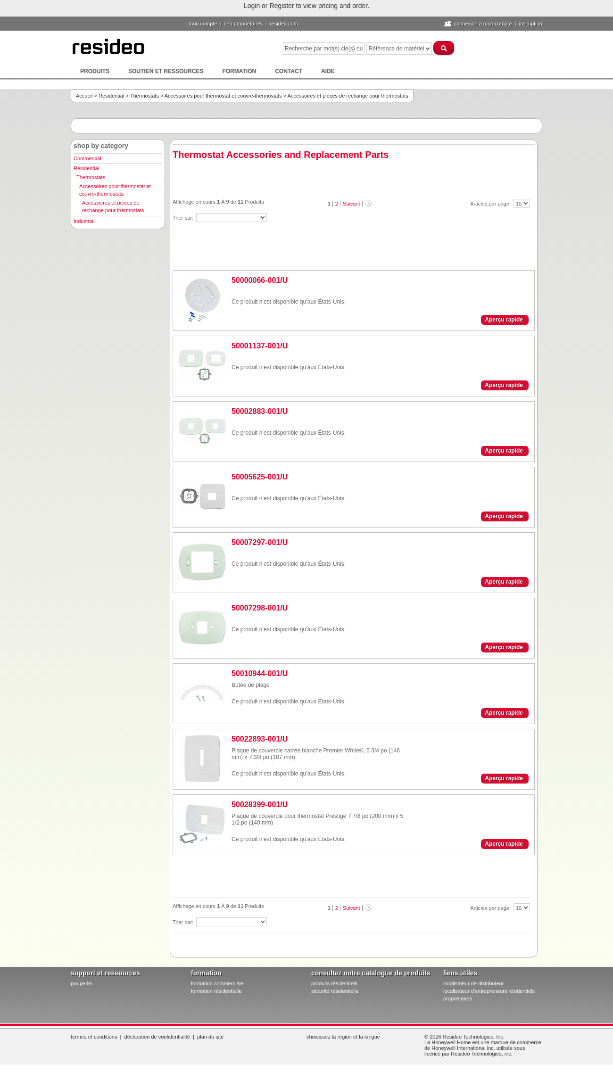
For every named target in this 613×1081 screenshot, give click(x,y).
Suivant (351, 203)
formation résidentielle (216, 991)
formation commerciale (217, 983)
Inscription (530, 23)
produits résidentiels (334, 983)
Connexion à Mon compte (483, 23)
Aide (328, 71)
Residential (111, 96)
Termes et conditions (94, 1037)
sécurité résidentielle (334, 991)
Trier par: (184, 218)
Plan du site (210, 1037)
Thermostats (144, 96)
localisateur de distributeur (473, 983)
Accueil (84, 96)
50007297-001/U (260, 542)
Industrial (84, 221)
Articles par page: (491, 203)
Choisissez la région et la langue (343, 1037)
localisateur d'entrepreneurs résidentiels (489, 991)
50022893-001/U (260, 739)
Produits (94, 71)
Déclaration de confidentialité (157, 1037)
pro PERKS (81, 983)
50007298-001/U (260, 608)
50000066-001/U (260, 280)
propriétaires (457, 998)
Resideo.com (284, 23)
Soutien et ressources (165, 71)
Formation (239, 71)
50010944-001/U (260, 673)
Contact (288, 71)
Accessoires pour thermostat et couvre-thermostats (223, 96)
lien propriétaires (243, 23)
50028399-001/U (260, 804)
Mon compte (203, 23)
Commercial (87, 158)
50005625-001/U (260, 477)
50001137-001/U (260, 346)
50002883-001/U (260, 411)
